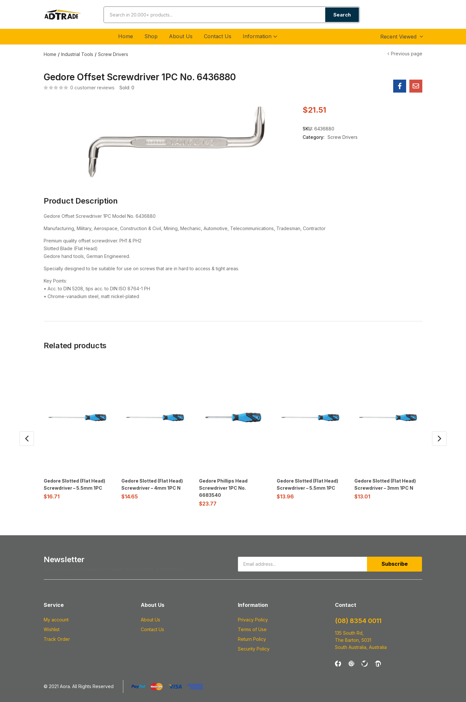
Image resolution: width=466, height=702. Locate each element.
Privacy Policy (253, 619)
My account (56, 619)
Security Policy (254, 648)
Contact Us (217, 36)
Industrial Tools (77, 54)
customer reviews (92, 87)
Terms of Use (252, 628)
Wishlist (52, 628)
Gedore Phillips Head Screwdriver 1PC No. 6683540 (223, 488)
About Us (181, 36)
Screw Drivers (113, 54)
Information (261, 36)
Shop (151, 36)
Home (125, 36)
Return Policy (252, 638)
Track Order (57, 638)
